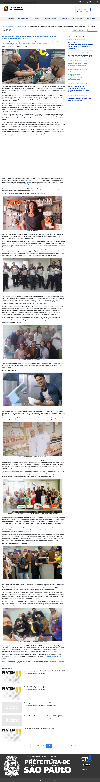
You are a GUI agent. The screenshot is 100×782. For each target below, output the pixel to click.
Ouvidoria (18, 2)
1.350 (54, 745)
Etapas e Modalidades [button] (23, 18)
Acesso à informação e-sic (9, 2)
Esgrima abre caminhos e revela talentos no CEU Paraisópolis (77, 64)
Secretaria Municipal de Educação (12, 26)
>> (75, 745)
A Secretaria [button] (10, 18)
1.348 (43, 745)
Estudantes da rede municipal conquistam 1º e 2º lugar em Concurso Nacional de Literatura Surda (77, 76)
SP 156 (34, 2)
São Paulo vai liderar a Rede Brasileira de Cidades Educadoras (79, 99)
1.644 (70, 745)
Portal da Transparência (27, 2)
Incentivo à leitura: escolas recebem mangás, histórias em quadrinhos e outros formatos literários (78, 89)
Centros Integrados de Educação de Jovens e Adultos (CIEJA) (43, 716)
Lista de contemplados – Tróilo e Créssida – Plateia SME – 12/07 (44, 671)
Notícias (37, 18)
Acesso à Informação (50, 18)
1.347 (37, 745)
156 (53, 759)
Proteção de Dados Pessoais (90, 19)
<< (25, 745)
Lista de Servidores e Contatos (59, 762)
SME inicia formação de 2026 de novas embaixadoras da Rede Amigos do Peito (80, 56)
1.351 (60, 745)
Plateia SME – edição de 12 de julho (35, 687)
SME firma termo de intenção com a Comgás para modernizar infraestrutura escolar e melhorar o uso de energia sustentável (80, 45)
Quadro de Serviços (77, 18)
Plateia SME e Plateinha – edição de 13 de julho (39, 729)
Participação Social (64, 18)
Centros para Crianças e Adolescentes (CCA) (38, 703)
